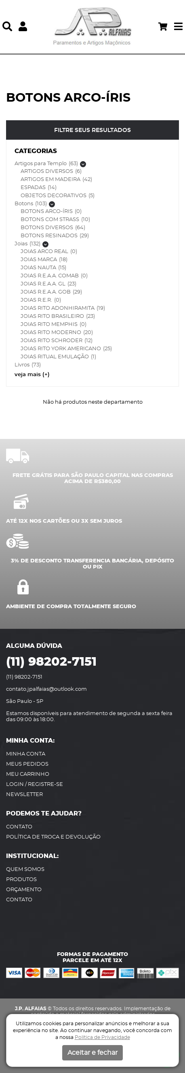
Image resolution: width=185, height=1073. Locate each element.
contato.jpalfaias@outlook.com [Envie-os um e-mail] (46, 689)
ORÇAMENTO (24, 889)
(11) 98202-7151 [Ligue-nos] (24, 677)
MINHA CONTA (25, 754)
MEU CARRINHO (27, 774)
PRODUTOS (21, 879)
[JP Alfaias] (92, 26)
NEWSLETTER (24, 794)
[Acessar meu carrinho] (163, 27)
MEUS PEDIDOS (27, 764)
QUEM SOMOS (25, 869)
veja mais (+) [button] (32, 374)
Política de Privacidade (102, 1037)
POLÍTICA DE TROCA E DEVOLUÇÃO (53, 837)
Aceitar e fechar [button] (92, 1053)
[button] (7, 26)
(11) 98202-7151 (51, 662)
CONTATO (19, 827)
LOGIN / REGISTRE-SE (34, 784)
